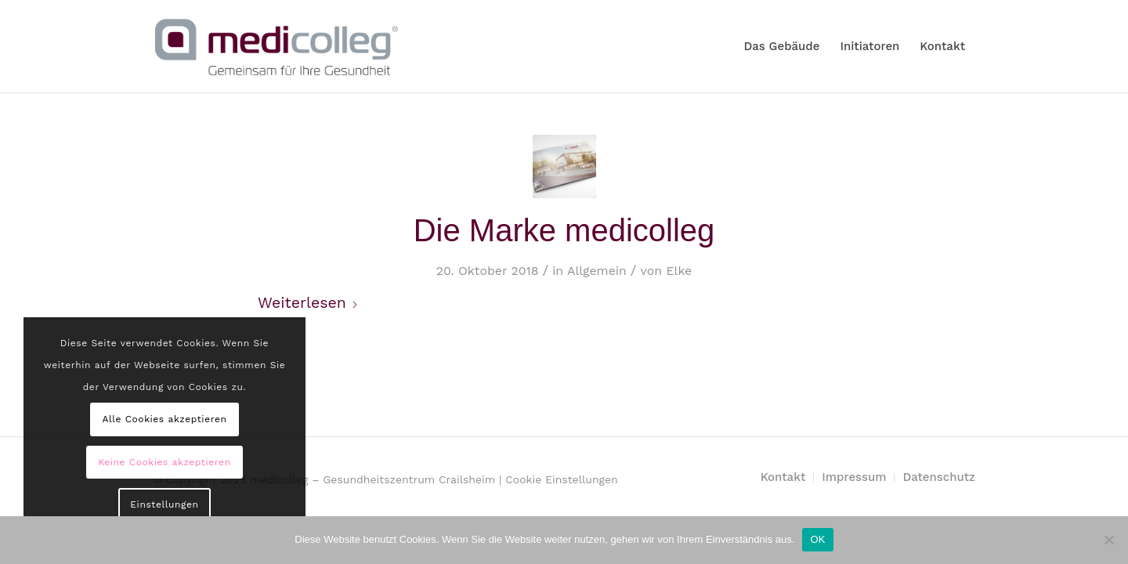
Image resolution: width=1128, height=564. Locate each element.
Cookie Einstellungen (561, 479)
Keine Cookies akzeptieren (164, 462)
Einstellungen (164, 504)
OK (817, 539)
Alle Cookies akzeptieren (164, 419)
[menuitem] (781, 46)
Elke (679, 270)
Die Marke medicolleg (564, 230)
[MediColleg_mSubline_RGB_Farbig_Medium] (276, 46)
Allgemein (597, 270)
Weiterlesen (308, 303)
